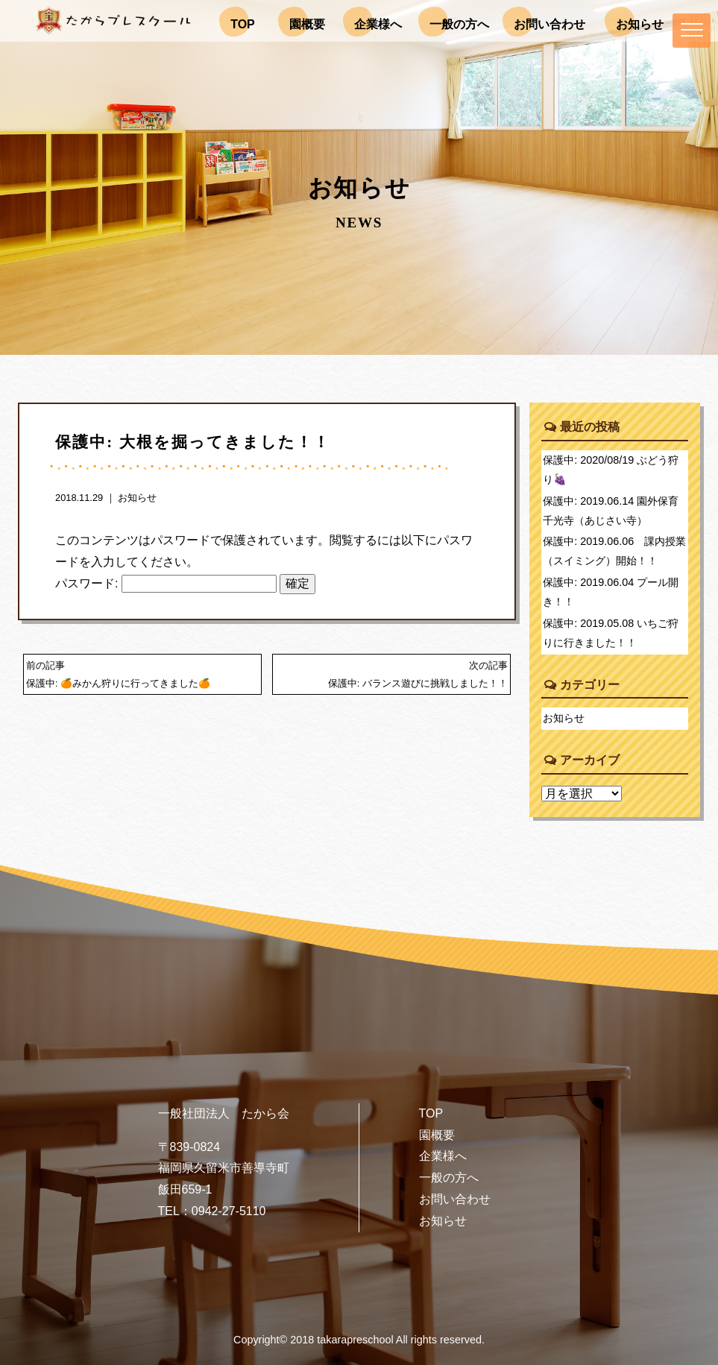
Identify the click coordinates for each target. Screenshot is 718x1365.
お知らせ (137, 497)
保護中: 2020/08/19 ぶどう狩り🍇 (610, 469)
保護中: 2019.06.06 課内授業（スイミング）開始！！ (614, 551)
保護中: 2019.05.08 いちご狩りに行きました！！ (610, 633)
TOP (431, 1113)
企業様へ (443, 1156)
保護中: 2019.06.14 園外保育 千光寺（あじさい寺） (615, 510)
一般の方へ (449, 1177)
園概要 (437, 1135)
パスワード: (166, 583)
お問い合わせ (455, 1199)
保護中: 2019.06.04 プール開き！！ (610, 592)
